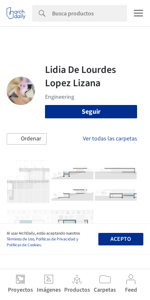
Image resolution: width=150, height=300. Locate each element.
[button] (27, 139)
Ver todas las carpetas (110, 139)
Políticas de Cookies (24, 245)
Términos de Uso (20, 239)
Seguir (91, 111)
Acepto (120, 239)
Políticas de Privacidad (55, 239)
